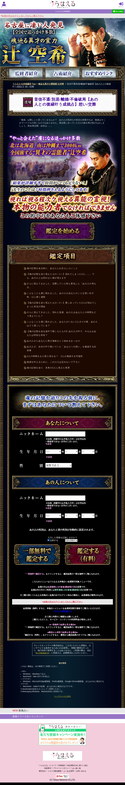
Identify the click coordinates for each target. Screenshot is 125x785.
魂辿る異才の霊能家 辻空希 (51, 84)
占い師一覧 (76, 768)
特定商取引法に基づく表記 (77, 765)
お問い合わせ (81, 771)
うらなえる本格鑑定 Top (24, 84)
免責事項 (47, 768)
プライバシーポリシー (61, 768)
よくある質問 (69, 771)
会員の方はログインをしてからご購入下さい (22, 16)
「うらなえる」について (46, 765)
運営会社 (42, 771)
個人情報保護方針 (42, 653)
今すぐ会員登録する (62, 611)
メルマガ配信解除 (54, 771)
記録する (53, 540)
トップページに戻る (62, 696)
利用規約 (61, 765)
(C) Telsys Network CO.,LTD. (62, 780)
